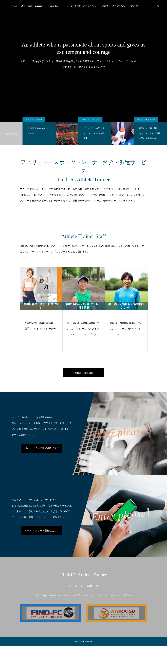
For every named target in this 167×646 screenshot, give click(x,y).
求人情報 (95, 119)
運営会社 (135, 6)
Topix (44, 595)
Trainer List (53, 6)
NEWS (39, 119)
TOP (37, 595)
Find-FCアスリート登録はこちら (41, 530)
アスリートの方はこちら (113, 6)
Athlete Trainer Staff (83, 372)
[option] (28, 131)
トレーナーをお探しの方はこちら (80, 6)
